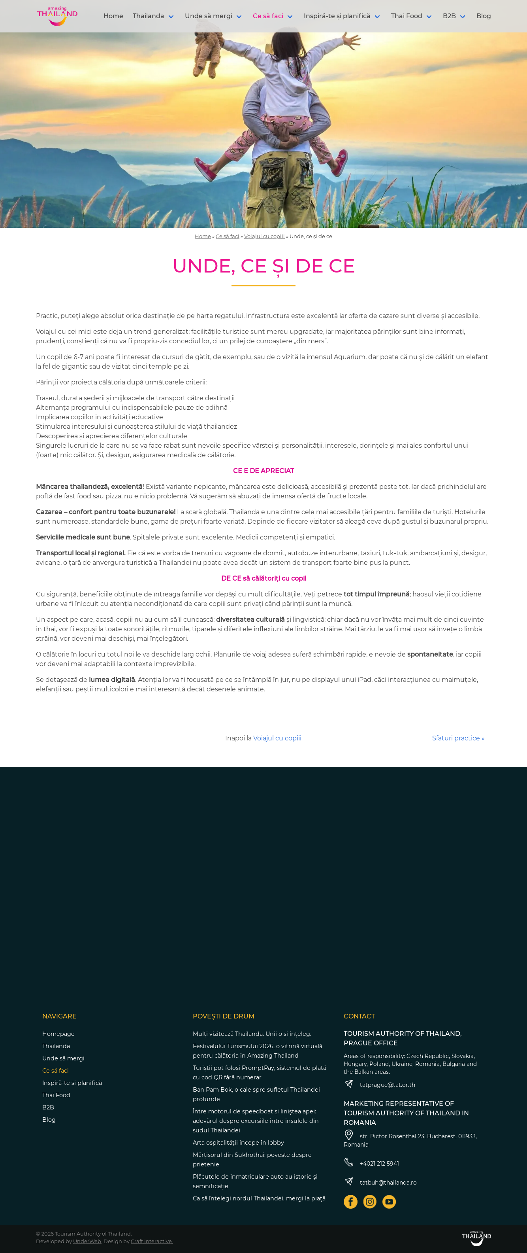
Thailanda (148, 16)
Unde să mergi (208, 16)
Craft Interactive (151, 1241)
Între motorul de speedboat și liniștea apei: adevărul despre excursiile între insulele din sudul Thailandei (256, 1121)
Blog (483, 16)
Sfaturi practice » (458, 738)
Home (113, 16)
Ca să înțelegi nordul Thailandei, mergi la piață (259, 1198)
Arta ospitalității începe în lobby (238, 1142)
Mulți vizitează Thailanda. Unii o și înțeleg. (252, 1033)
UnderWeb (87, 1241)
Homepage (58, 1033)
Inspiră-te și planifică (337, 16)
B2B (449, 16)
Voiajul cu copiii (264, 236)
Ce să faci (268, 16)
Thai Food (406, 16)
